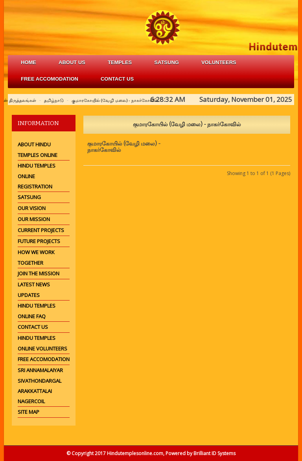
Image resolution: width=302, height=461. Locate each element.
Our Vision (32, 208)
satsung (166, 62)
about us (72, 62)
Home (28, 62)
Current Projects (41, 230)
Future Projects (39, 241)
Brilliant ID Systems (214, 453)
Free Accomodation (44, 359)
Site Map (28, 411)
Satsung (29, 197)
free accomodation (49, 79)
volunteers (218, 62)
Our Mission (34, 219)
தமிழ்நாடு (54, 100)
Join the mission (38, 273)
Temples (120, 62)
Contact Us (117, 79)
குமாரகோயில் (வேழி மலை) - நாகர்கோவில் (115, 100)
